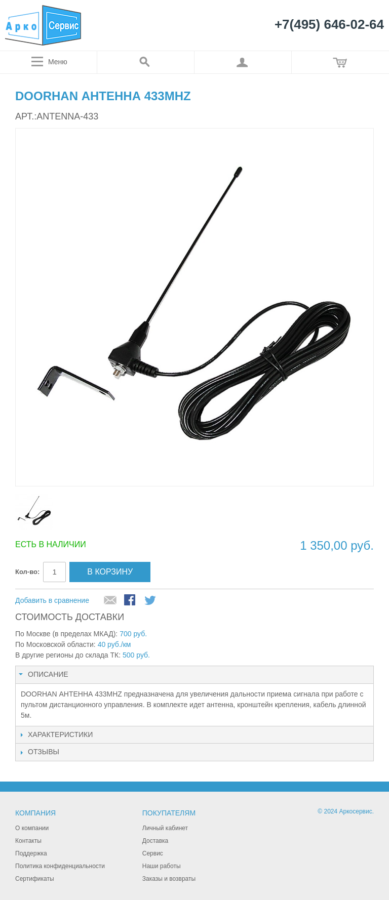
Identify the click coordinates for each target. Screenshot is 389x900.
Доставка (155, 840)
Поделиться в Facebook (130, 600)
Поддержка (31, 853)
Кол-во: (27, 572)
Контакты (28, 840)
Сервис (152, 853)
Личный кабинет (165, 828)
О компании (32, 828)
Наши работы (161, 866)
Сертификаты (34, 878)
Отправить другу (110, 600)
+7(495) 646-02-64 (329, 25)
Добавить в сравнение (52, 600)
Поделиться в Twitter (151, 600)
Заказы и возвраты (169, 878)
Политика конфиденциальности (60, 866)
